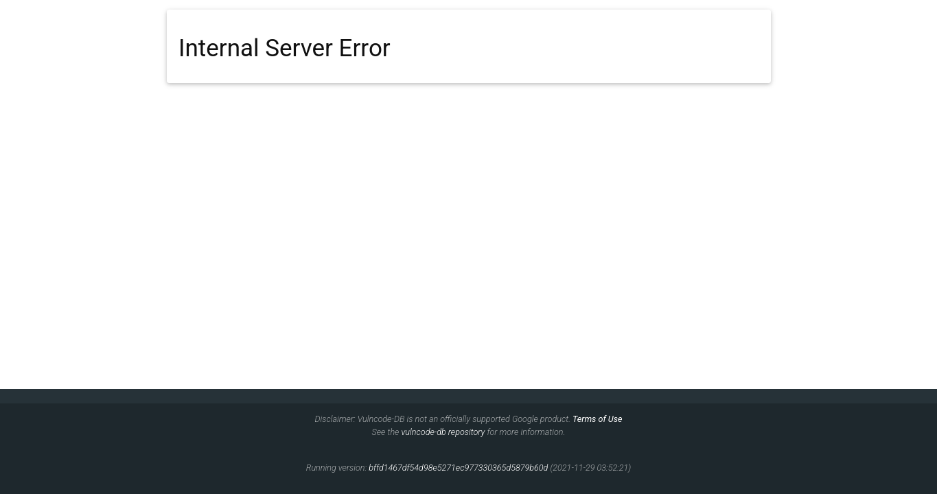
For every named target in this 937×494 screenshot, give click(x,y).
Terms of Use (597, 419)
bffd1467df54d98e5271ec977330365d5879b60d (458, 467)
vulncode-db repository (443, 432)
